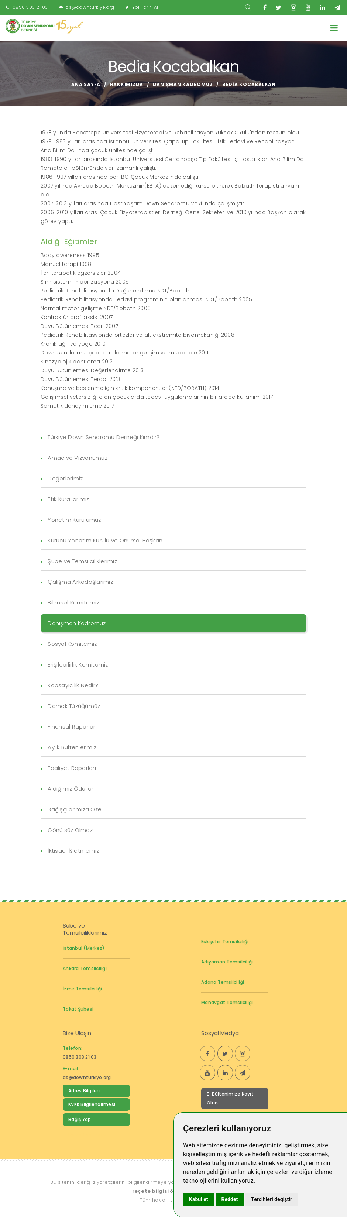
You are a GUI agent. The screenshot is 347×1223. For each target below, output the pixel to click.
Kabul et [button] (198, 1199)
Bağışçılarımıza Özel (75, 809)
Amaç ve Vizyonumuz (77, 458)
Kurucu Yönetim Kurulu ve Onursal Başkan (105, 540)
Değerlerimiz (65, 478)
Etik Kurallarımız (68, 499)
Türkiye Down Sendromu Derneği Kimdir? (103, 437)
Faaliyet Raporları (72, 768)
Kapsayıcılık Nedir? (73, 685)
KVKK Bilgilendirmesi (91, 1104)
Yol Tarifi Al (145, 7)
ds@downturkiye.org (90, 7)
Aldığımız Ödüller (70, 788)
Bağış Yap (79, 1119)
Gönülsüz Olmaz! (71, 830)
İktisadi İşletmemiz (73, 850)
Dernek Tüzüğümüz (74, 706)
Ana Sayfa (85, 84)
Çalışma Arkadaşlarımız (80, 582)
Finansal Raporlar (71, 726)
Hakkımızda (127, 84)
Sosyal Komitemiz (72, 644)
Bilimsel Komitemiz (73, 602)
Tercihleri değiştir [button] (271, 1199)
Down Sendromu (87, 1134)
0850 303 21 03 (30, 7)
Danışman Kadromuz (183, 84)
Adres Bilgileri (84, 1090)
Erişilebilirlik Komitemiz (78, 664)
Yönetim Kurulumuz (74, 520)
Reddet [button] (229, 1199)
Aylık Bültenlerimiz (72, 747)
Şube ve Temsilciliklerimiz (82, 561)
